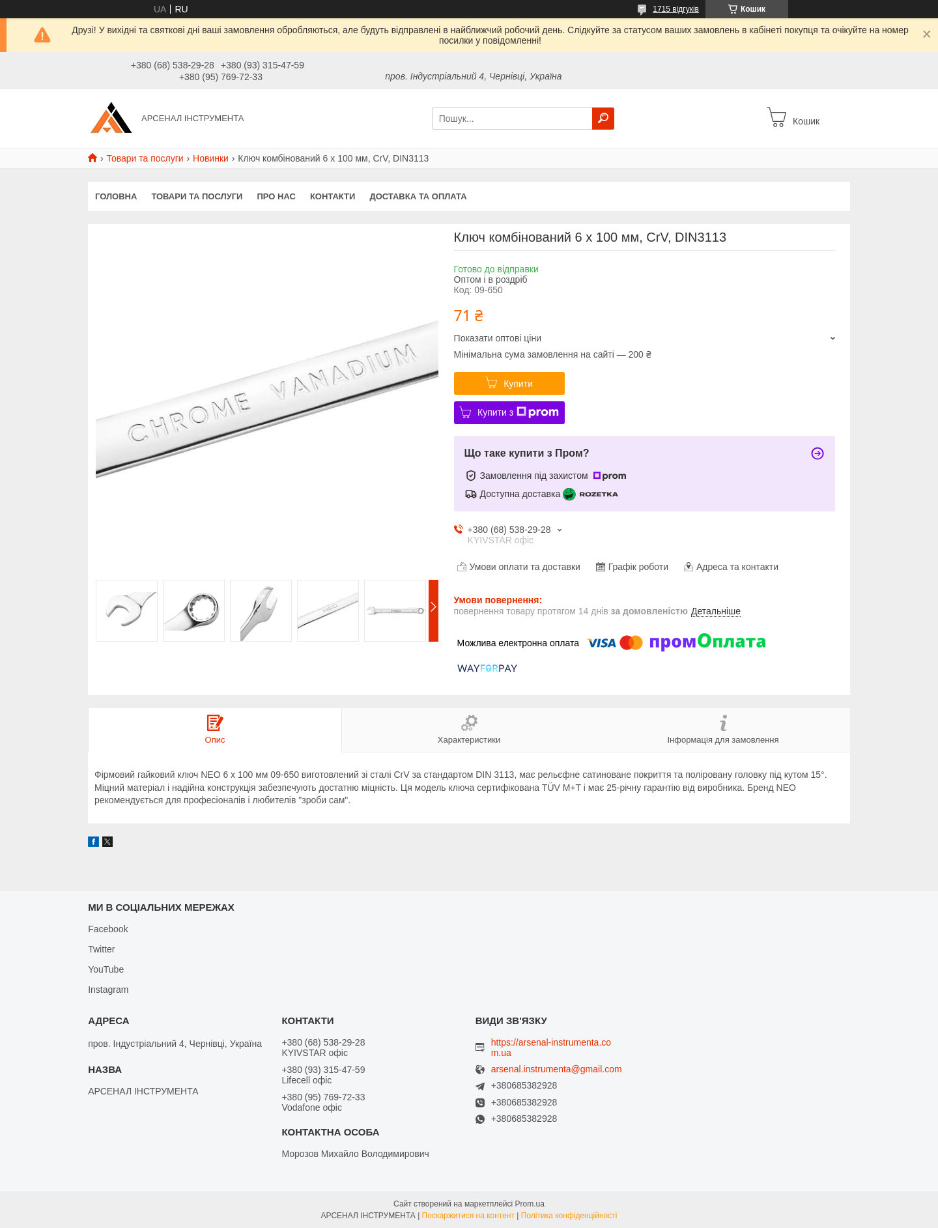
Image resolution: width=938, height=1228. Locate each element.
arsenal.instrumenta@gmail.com (556, 1069)
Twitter (101, 949)
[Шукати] (603, 118)
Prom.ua (530, 1203)
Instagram (108, 989)
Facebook (108, 929)
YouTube (106, 969)
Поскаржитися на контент (468, 1215)
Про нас (276, 196)
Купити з (518, 412)
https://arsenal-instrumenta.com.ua (551, 1047)
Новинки (211, 158)
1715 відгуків (676, 9)
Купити (518, 383)
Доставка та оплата (417, 196)
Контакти (333, 196)
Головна (116, 196)
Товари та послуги (144, 158)
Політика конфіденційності (569, 1215)
